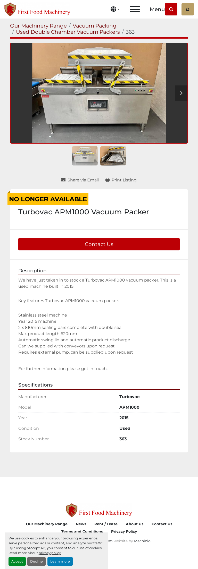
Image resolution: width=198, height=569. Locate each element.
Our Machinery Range (47, 524)
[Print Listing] (121, 180)
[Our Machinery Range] (38, 26)
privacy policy (50, 553)
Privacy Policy (124, 531)
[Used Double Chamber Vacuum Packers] (68, 32)
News (81, 524)
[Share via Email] (80, 180)
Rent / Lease (106, 524)
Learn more (60, 561)
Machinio (142, 541)
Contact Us (99, 244)
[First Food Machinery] (99, 509)
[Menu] (135, 9)
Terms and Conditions (82, 531)
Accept (17, 561)
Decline (36, 561)
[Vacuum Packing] (95, 26)
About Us (134, 524)
